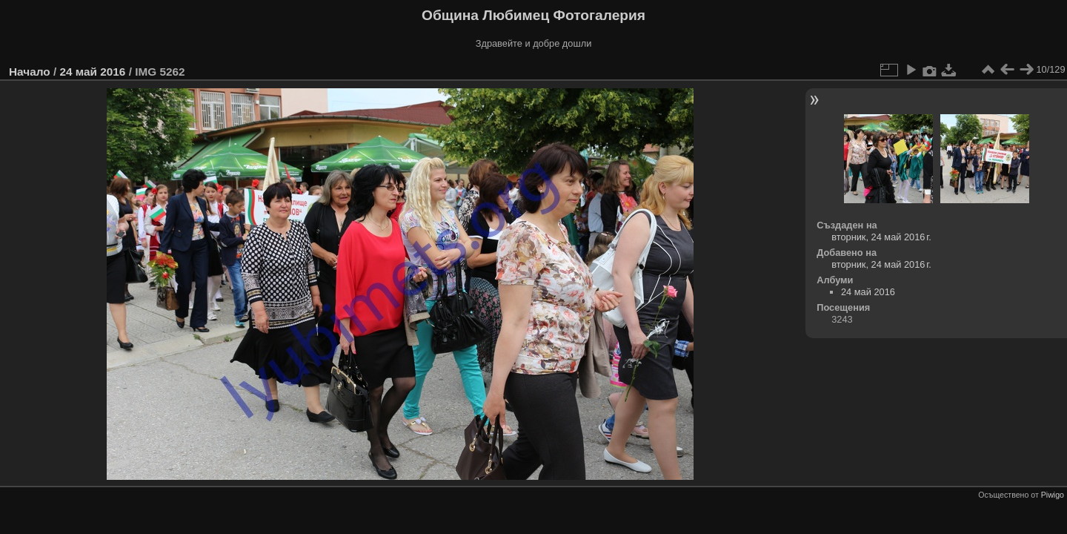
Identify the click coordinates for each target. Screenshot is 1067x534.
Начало (29, 71)
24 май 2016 (92, 71)
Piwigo (1052, 494)
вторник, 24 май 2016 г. (881, 237)
